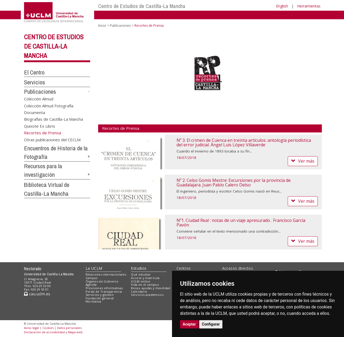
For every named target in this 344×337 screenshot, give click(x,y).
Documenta (34, 112)
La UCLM (94, 268)
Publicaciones (40, 92)
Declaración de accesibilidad (44, 332)
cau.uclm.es (37, 293)
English (282, 6)
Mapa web (75, 332)
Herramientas (309, 6)
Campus (92, 278)
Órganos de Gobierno (102, 281)
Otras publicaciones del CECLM (52, 139)
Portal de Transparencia (104, 291)
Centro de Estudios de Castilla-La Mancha (141, 6)
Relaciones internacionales (106, 274)
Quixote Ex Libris (39, 125)
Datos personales (69, 328)
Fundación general (100, 298)
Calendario (139, 291)
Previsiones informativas (104, 288)
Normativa (93, 301)
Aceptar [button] (189, 324)
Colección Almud (38, 98)
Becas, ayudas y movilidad (150, 288)
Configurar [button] (211, 324)
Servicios (34, 82)
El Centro (34, 72)
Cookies (48, 328)
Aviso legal (31, 328)
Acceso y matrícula (145, 278)
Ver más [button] (302, 161)
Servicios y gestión (100, 295)
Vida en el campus (145, 285)
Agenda (91, 285)
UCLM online (140, 281)
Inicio (102, 25)
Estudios (138, 268)
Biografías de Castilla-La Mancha (53, 119)
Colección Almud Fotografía (48, 105)
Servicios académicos (147, 295)
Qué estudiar (141, 274)
